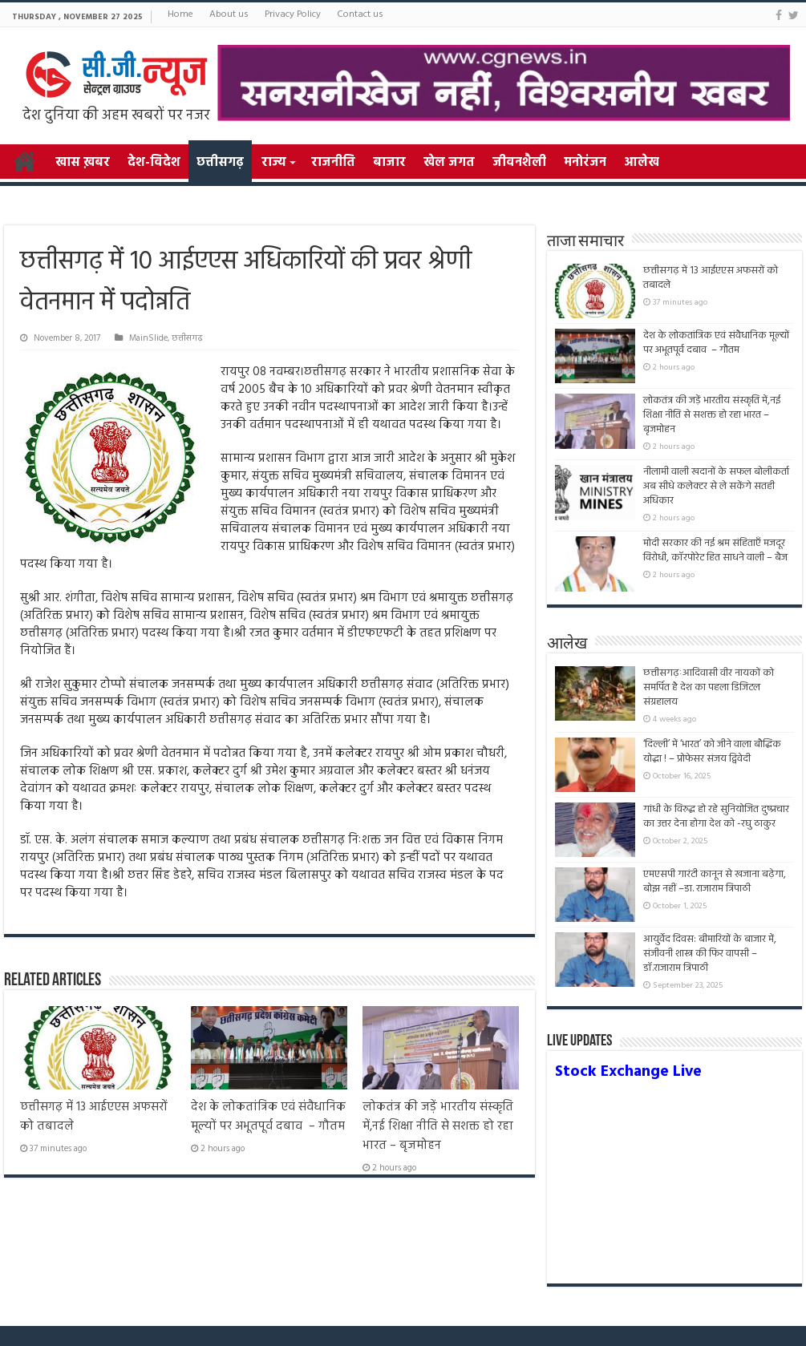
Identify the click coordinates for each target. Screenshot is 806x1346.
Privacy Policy (293, 14)
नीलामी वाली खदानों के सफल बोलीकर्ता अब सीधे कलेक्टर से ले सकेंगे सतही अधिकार (716, 486)
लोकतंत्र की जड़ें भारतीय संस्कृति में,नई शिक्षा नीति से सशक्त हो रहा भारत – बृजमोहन (437, 1126)
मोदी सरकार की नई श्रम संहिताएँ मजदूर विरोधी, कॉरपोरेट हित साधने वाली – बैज (715, 550)
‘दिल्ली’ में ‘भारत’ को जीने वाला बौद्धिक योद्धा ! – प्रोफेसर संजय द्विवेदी (712, 751)
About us (229, 14)
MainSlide (148, 338)
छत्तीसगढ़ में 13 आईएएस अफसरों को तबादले (710, 277)
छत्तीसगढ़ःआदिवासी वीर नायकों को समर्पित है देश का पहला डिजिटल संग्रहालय (708, 687)
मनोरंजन (585, 162)
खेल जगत (449, 162)
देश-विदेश (154, 162)
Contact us (360, 14)
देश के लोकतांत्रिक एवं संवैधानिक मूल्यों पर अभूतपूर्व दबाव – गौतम (268, 1116)
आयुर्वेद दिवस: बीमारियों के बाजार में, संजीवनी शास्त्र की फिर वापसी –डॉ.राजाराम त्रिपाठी (709, 953)
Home (180, 14)
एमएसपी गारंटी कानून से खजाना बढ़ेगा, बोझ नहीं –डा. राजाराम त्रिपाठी (714, 881)
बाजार (389, 162)
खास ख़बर (82, 162)
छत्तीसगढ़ (220, 162)
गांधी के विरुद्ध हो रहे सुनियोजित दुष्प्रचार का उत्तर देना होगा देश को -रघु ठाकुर (716, 816)
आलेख (641, 162)
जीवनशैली (519, 162)
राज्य (273, 162)
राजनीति (333, 162)
